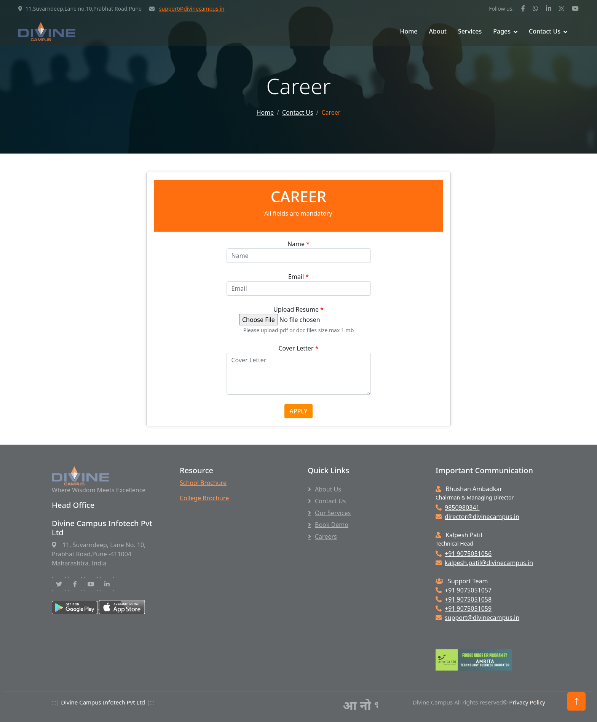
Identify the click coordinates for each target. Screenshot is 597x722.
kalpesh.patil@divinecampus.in (484, 563)
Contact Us (544, 31)
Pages (502, 31)
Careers (326, 536)
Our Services (333, 513)
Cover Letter (299, 348)
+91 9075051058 (464, 599)
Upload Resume (298, 309)
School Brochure (203, 483)
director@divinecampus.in (477, 516)
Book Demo (331, 524)
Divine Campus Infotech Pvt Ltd (103, 702)
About (438, 31)
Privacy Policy (527, 702)
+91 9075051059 (464, 608)
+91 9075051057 (464, 590)
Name (298, 244)
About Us (328, 489)
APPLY (298, 411)
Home (408, 31)
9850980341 (458, 507)
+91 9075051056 (464, 553)
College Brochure (204, 498)
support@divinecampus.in (192, 8)
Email (298, 276)
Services (470, 31)
